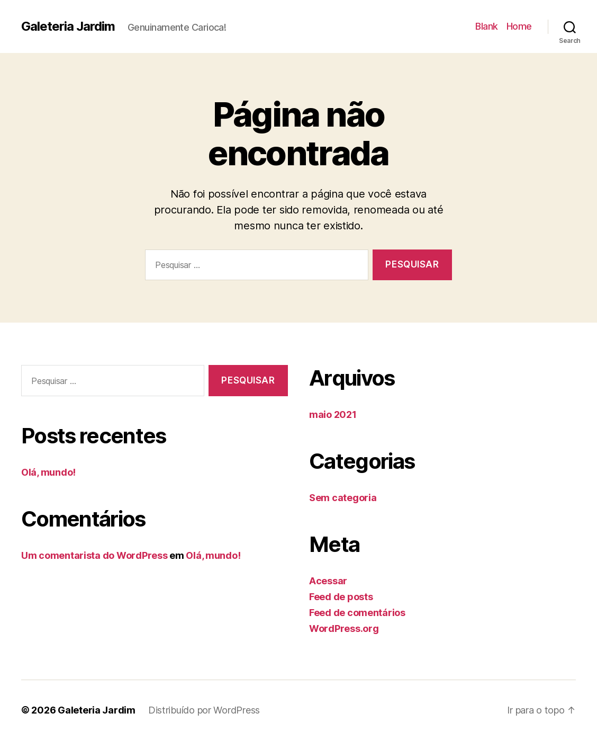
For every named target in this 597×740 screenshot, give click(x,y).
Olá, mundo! (48, 472)
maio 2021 (333, 414)
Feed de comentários (357, 612)
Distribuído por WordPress (204, 710)
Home (519, 26)
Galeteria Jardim (68, 26)
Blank (486, 26)
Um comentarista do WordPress (94, 555)
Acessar (328, 580)
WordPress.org (344, 628)
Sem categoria (343, 497)
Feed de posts (341, 596)
